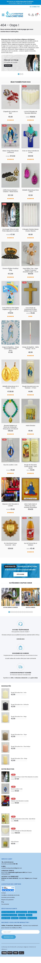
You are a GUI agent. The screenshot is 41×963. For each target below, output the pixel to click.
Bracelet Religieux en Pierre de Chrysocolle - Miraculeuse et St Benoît (10, 427)
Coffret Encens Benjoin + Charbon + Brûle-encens (10, 190)
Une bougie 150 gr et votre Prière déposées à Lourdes (10, 230)
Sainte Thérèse (6, 918)
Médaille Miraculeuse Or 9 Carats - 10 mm (11, 387)
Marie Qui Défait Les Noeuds (9, 915)
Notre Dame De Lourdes (8, 912)
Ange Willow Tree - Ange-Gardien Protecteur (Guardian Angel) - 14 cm (30, 270)
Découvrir (20, 574)
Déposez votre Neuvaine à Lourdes (10, 504)
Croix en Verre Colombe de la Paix (30, 151)
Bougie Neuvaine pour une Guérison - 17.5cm (30, 387)
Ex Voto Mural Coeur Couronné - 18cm (10, 544)
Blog (2, 902)
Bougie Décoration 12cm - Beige (19, 758)
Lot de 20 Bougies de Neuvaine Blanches (30, 112)
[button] (29, 15)
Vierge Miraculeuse (21, 912)
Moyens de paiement (7, 899)
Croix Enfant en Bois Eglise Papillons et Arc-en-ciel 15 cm (10, 309)
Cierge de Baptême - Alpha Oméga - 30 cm (30, 347)
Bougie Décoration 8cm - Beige (18, 716)
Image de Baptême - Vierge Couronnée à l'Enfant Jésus (10, 348)
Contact (3, 893)
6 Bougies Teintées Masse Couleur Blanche (30, 230)
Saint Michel (15, 918)
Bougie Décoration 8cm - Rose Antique (20, 746)
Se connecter (5, 904)
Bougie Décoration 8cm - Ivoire (18, 692)
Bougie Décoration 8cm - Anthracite (20, 704)
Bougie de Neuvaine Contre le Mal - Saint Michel (30, 466)
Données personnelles (8, 897)
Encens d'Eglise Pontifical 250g (10, 269)
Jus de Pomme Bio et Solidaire (30, 544)
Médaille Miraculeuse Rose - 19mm (30, 190)
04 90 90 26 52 (8, 862)
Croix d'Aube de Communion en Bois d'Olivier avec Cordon (30, 309)
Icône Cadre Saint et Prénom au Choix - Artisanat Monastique (30, 505)
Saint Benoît (23, 918)
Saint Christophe (32, 918)
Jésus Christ (21, 915)
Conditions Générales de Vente (10, 895)
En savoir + (8, 65)
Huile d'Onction (30, 425)
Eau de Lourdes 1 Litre (10, 465)
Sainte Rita (29, 915)
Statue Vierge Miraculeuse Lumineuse (10, 151)
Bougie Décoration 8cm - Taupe (19, 734)
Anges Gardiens (32, 912)
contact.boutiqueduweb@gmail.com (11, 868)
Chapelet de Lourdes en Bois (10, 112)
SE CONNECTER (35, 7)
